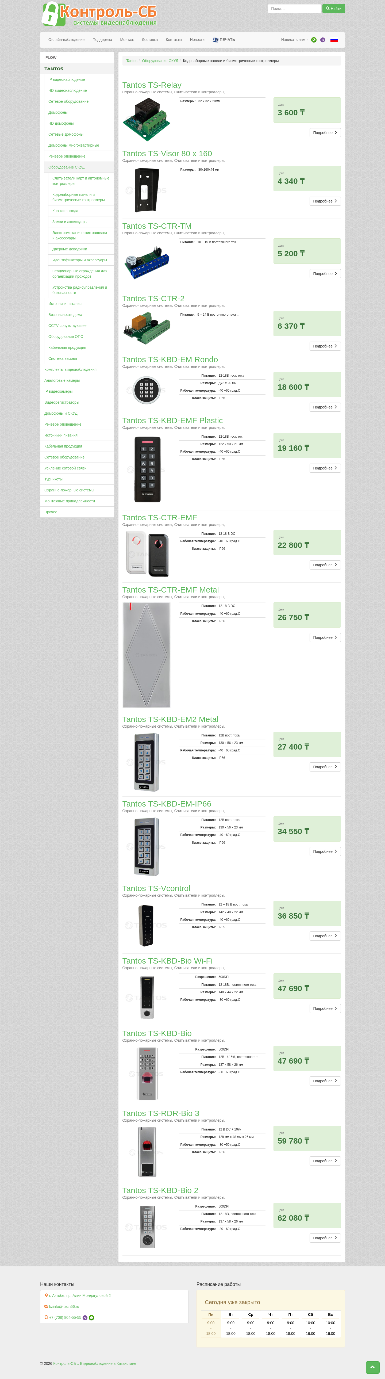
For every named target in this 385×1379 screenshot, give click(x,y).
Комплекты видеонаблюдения (70, 369)
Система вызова (62, 358)
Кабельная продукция (67, 347)
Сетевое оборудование (68, 101)
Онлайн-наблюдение (66, 39)
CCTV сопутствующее (67, 325)
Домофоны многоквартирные (73, 145)
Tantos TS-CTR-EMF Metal (170, 589)
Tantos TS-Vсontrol (156, 888)
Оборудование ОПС (65, 336)
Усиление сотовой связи (65, 468)
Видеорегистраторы (61, 402)
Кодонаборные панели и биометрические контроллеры (78, 197)
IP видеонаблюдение (66, 79)
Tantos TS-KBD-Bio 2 (160, 1190)
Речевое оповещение (67, 156)
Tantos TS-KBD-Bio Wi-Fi (167, 960)
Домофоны (58, 112)
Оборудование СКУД (66, 167)
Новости (197, 39)
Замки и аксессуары (69, 222)
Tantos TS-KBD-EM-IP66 (166, 803)
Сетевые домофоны (65, 134)
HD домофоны (61, 123)
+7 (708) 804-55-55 (65, 1317)
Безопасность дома (65, 314)
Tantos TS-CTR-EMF (159, 517)
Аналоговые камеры (62, 380)
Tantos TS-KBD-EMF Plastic (172, 420)
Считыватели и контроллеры (199, 92)
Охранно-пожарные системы (69, 490)
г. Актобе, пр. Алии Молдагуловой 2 (80, 1295)
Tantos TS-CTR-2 (153, 298)
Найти (333, 8)
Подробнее (325, 133)
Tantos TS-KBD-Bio (157, 1033)
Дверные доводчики (69, 249)
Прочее (50, 512)
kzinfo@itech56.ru (64, 1306)
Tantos (131, 61)
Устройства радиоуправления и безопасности (79, 290)
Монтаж (127, 39)
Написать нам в (295, 39)
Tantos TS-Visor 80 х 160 (167, 153)
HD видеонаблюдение (67, 90)
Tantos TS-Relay (152, 85)
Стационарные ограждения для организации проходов (79, 273)
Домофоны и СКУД (61, 413)
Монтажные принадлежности (69, 501)
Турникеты (53, 479)
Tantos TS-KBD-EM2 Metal (170, 719)
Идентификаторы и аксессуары (79, 260)
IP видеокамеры (58, 391)
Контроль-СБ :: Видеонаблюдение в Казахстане (94, 1363)
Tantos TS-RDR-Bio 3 (160, 1113)
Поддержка (102, 39)
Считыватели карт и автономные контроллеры (80, 181)
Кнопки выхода (65, 211)
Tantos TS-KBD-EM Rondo (170, 359)
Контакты (174, 39)
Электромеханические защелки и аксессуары (79, 235)
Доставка (150, 39)
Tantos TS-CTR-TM (157, 225)
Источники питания (65, 303)
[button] (373, 1367)
